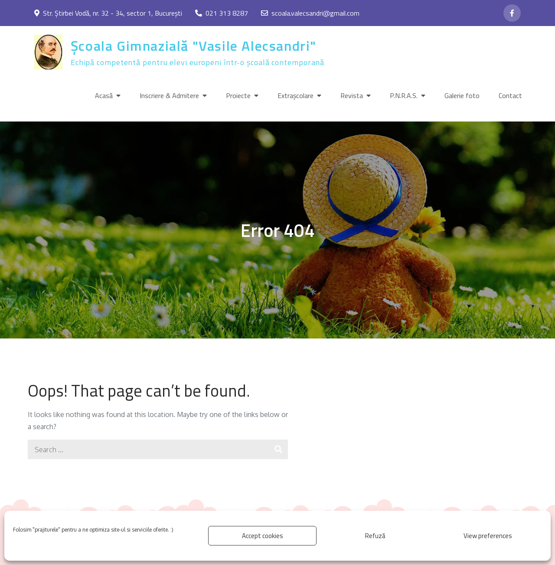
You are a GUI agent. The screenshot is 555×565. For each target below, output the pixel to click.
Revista (351, 95)
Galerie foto (462, 95)
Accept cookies (262, 536)
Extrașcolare (295, 95)
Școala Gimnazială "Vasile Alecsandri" (194, 45)
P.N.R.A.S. (404, 95)
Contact (510, 95)
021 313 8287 (221, 13)
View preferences (488, 536)
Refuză (375, 536)
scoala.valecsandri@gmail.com (310, 13)
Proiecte (238, 95)
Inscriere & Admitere (169, 95)
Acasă (104, 95)
